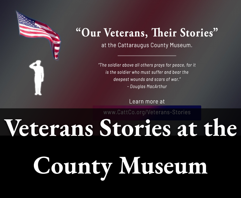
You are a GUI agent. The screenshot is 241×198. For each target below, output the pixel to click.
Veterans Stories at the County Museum (120, 146)
